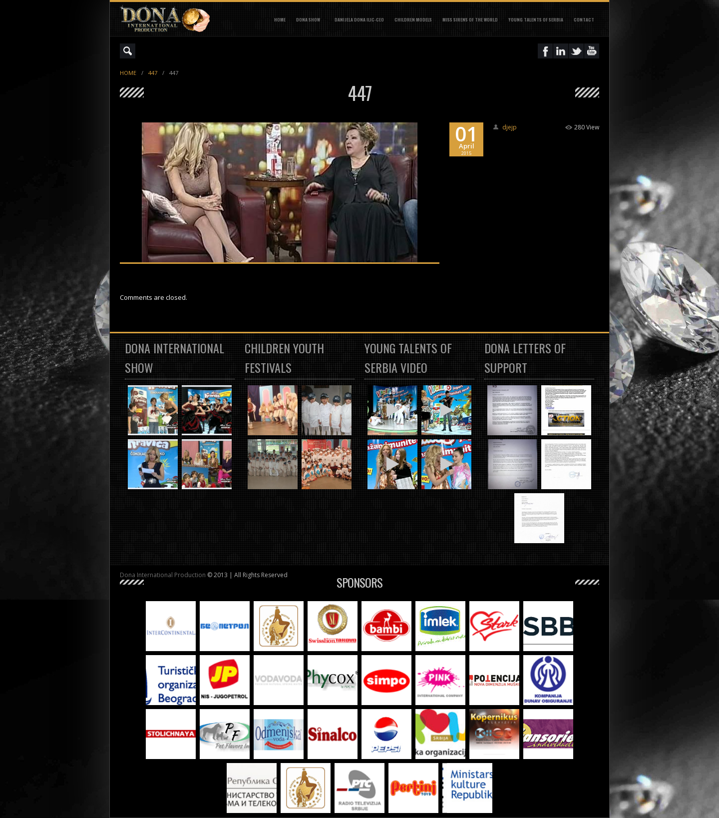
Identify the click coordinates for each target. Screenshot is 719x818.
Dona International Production (163, 575)
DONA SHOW (308, 19)
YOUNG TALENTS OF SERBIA (535, 19)
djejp (509, 127)
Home (280, 19)
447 (152, 72)
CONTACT (584, 19)
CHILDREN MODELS (413, 19)
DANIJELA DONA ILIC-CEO (359, 19)
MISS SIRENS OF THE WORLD (470, 19)
